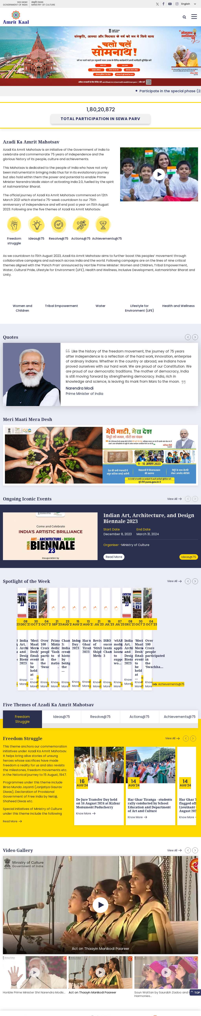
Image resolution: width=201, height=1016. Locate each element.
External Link (100, 56)
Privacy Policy (75, 1005)
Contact (92, 1005)
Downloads (41, 1005)
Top (195, 992)
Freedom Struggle (22, 705)
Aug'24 (82, 752)
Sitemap (8, 1005)
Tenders (57, 1005)
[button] (193, 56)
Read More (114, 557)
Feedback (24, 1005)
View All (172, 499)
